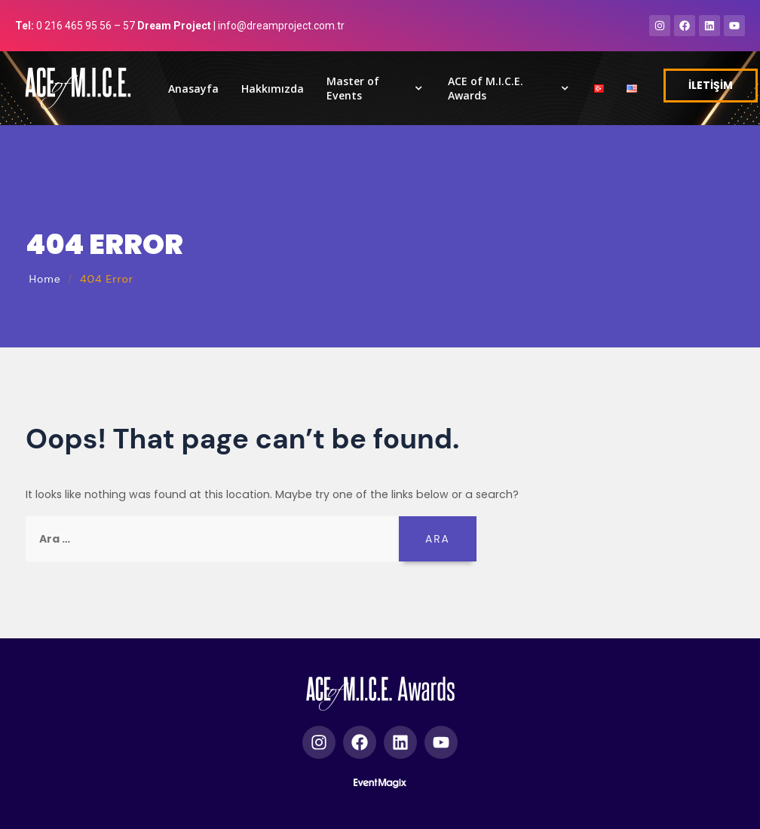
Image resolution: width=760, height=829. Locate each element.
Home (44, 279)
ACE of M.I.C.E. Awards (510, 88)
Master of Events (375, 88)
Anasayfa (193, 88)
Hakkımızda (272, 88)
